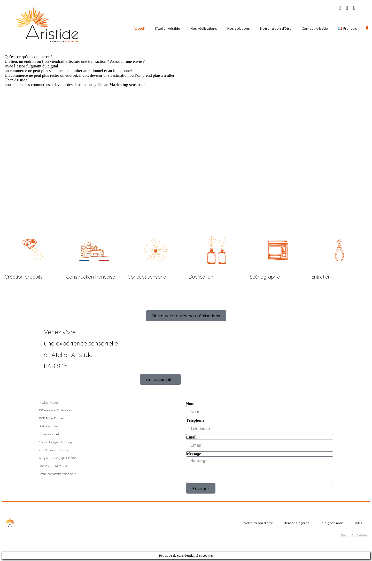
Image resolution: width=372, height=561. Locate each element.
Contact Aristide (315, 28)
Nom (190, 403)
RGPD (358, 523)
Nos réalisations (203, 28)
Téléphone (195, 420)
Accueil (139, 28)
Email (191, 437)
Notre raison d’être (275, 28)
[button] (367, 28)
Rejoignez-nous (331, 523)
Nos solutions (238, 28)
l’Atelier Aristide (167, 28)
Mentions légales (296, 523)
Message (193, 454)
